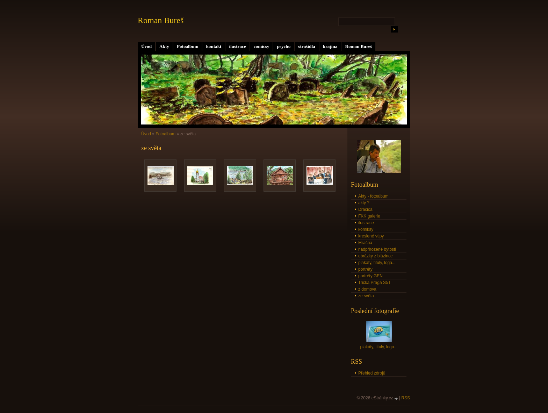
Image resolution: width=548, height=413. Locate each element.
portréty (365, 269)
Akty (164, 46)
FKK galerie (369, 216)
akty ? (363, 202)
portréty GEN (370, 275)
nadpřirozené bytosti (377, 249)
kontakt (213, 46)
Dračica (365, 209)
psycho (283, 46)
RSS (405, 398)
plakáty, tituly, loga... (377, 262)
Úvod (146, 46)
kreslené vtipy (371, 236)
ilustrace (237, 46)
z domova (367, 289)
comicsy (261, 46)
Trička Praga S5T (374, 282)
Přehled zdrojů (371, 373)
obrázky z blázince (375, 256)
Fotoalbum (188, 46)
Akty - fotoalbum (373, 196)
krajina (330, 46)
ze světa (366, 295)
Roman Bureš (358, 46)
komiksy (365, 229)
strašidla (306, 46)
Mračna (365, 242)
